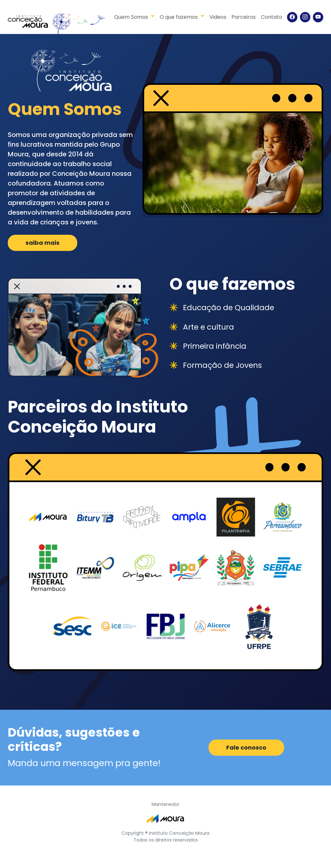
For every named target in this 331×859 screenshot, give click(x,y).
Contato (271, 17)
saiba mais (42, 243)
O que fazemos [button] (179, 17)
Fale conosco (246, 747)
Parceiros (243, 17)
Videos (217, 17)
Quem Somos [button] (131, 17)
